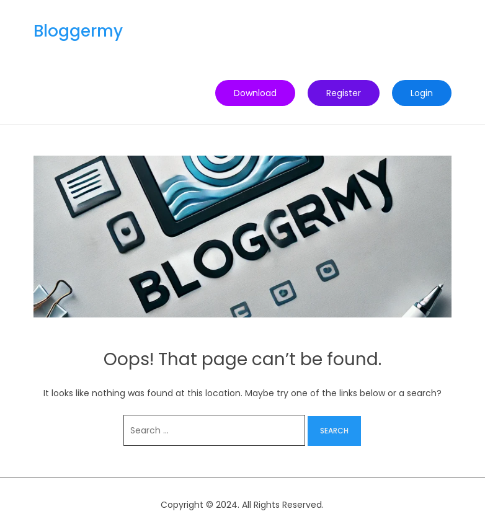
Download (255, 93)
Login (422, 93)
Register (343, 93)
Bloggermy (78, 31)
